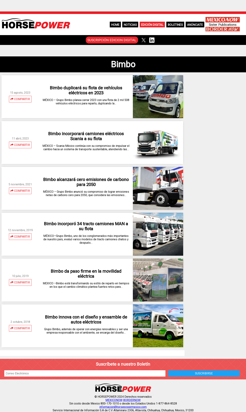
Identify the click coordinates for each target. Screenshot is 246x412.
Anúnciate (195, 24)
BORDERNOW (132, 400)
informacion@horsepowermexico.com (123, 407)
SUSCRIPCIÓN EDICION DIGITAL (111, 40)
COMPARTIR (20, 99)
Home (115, 24)
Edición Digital (152, 24)
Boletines (175, 24)
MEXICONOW (113, 400)
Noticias (130, 24)
